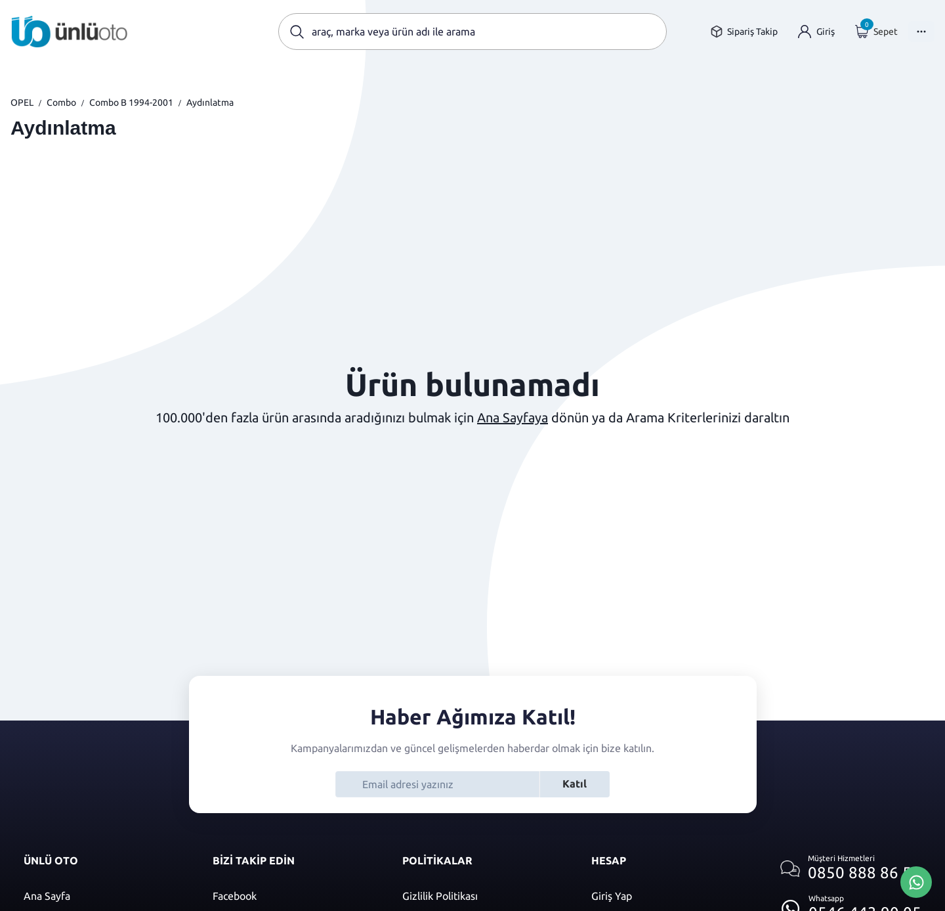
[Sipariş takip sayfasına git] (744, 32)
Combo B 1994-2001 (131, 102)
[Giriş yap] (816, 32)
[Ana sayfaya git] (69, 31)
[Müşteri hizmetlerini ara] (850, 869)
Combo (61, 102)
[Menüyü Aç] (921, 31)
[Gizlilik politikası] (483, 896)
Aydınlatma (210, 102)
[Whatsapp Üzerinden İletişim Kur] (916, 881)
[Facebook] (294, 896)
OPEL (21, 102)
